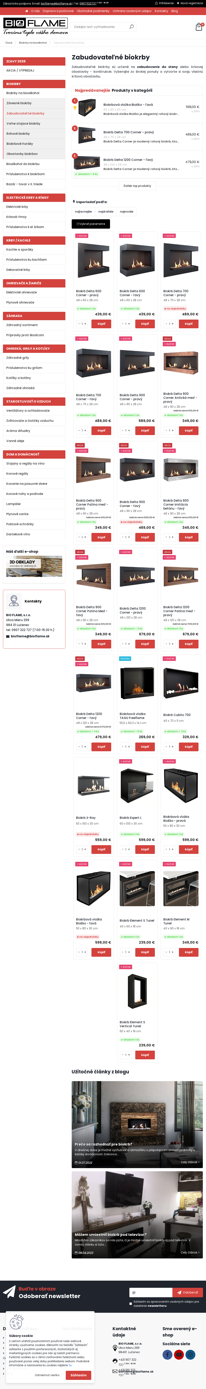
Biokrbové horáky (20, 144)
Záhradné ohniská (20, 388)
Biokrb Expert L (131, 818)
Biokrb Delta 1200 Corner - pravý (133, 611)
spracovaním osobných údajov (172, 1302)
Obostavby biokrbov (22, 154)
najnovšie (126, 212)
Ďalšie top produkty (137, 186)
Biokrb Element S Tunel (137, 921)
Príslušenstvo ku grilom (24, 368)
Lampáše (13, 504)
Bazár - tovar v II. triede (24, 184)
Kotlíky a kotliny (18, 378)
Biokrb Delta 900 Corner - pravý (132, 397)
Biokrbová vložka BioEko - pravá (176, 819)
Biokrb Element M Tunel (176, 921)
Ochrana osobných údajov (132, 11)
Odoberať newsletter (49, 1296)
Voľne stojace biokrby (23, 123)
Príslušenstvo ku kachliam (26, 260)
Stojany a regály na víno (25, 463)
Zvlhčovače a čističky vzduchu (30, 421)
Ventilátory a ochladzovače (28, 411)
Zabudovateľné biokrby (25, 113)
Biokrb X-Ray (86, 818)
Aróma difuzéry (18, 431)
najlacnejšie (83, 212)
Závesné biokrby (19, 103)
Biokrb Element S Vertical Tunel (132, 1024)
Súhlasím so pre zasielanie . (166, 1304)
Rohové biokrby (18, 134)
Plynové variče (17, 514)
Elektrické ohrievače (21, 292)
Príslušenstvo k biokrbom (25, 174)
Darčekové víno (18, 534)
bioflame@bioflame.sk (56, 4)
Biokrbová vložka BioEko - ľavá (89, 921)
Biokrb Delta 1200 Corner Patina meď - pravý (179, 611)
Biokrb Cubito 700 (177, 715)
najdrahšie (105, 212)
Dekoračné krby (18, 270)
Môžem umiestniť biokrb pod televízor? (111, 1234)
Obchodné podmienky (93, 11)
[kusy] (82, 324)
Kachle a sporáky (19, 249)
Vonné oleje (15, 441)
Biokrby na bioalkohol (33, 43)
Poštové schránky (20, 524)
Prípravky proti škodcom (25, 335)
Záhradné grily (17, 358)
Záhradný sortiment (22, 325)
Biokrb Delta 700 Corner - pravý (175, 293)
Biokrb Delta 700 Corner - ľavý (88, 397)
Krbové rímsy (16, 217)
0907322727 (88, 4)
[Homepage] (26, 11)
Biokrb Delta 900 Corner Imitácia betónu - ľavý (176, 505)
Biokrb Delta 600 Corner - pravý (88, 293)
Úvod (9, 43)
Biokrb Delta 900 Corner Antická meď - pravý (180, 398)
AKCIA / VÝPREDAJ (20, 70)
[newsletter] (188, 1292)
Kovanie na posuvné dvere (26, 484)
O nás (35, 11)
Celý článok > (190, 1162)
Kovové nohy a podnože (24, 494)
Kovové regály (17, 474)
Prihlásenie (166, 3)
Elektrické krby (17, 207)
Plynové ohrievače (20, 302)
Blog (174, 11)
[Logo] (35, 27)
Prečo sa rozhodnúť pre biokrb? (103, 1144)
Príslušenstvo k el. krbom (25, 227)
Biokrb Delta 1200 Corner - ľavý (89, 716)
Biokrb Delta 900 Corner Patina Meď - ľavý (91, 611)
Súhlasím (79, 1375)
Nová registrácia (192, 3)
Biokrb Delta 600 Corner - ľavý (132, 293)
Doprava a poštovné (58, 11)
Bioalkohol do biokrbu (23, 164)
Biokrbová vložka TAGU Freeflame (133, 716)
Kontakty (161, 11)
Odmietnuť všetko (47, 1375)
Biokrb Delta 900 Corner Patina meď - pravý (92, 505)
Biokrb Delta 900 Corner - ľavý (132, 504)
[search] (131, 28)
